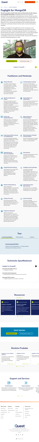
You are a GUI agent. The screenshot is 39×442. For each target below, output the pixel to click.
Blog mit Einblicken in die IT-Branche (29, 408)
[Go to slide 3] (19, 316)
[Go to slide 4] (20, 316)
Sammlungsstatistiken (7, 237)
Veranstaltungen (27, 414)
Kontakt (2, 416)
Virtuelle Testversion (11, 61)
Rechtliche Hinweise (11, 428)
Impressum (28, 428)
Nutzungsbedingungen (17, 428)
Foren (9, 411)
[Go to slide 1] (17, 316)
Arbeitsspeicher (19, 237)
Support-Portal (10, 407)
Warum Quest (3, 407)
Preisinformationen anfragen (25, 61)
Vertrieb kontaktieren (18, 411)
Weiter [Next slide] (22, 316)
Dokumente (27, 412)
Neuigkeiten (2, 412)
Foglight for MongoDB (8, 266)
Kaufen (16, 409)
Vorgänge (32, 237)
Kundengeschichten (4, 411)
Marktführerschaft (3, 409)
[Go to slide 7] (22, 365)
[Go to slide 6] (21, 365)
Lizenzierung (17, 412)
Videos (26, 415)
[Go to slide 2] (18, 316)
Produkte (5, 7)
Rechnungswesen (18, 414)
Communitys (27, 410)
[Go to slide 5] (21, 316)
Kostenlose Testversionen (29, 2)
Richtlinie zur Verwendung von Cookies (23, 429)
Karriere (2, 414)
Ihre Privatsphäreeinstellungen (14, 429)
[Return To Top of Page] (36, 67)
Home (2, 7)
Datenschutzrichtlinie (23, 428)
